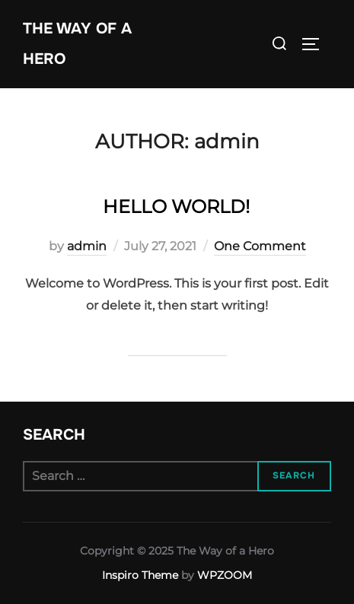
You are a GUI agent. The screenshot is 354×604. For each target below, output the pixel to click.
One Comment (260, 246)
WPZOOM (224, 575)
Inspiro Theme (140, 575)
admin (87, 246)
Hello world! (176, 207)
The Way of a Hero (77, 43)
